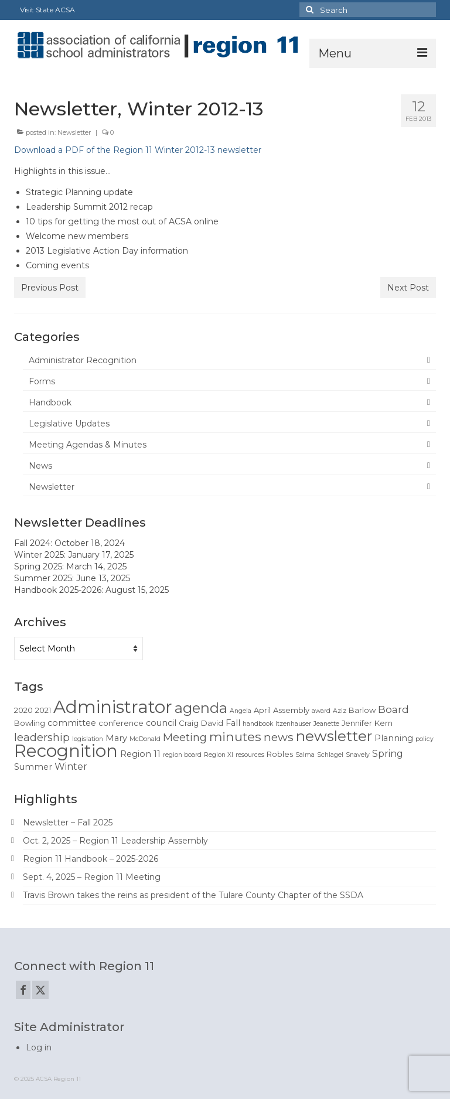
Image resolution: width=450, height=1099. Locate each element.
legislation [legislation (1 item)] (87, 739)
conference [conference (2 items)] (121, 723)
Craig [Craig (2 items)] (189, 723)
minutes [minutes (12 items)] (235, 736)
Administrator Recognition (83, 360)
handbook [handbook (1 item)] (258, 724)
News (40, 465)
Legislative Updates (69, 423)
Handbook (50, 402)
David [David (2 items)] (212, 723)
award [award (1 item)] (321, 711)
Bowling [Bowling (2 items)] (29, 723)
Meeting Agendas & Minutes (87, 444)
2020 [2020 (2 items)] (23, 710)
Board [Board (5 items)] (393, 709)
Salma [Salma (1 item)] (305, 755)
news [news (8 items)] (279, 737)
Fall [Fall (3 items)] (233, 723)
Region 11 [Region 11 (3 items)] (140, 754)
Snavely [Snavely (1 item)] (358, 755)
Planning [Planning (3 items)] (393, 738)
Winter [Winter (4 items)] (70, 766)
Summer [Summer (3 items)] (33, 767)
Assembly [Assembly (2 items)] (291, 710)
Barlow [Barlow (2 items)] (362, 710)
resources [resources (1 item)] (250, 755)
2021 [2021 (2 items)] (43, 710)
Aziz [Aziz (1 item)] (339, 711)
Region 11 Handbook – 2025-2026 (90, 859)
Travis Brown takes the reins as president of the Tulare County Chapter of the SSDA (193, 895)
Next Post (408, 287)
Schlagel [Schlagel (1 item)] (330, 755)
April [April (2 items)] (262, 710)
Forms (42, 381)
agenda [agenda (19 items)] (201, 707)
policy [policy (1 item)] (424, 739)
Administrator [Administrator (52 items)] (112, 707)
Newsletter (74, 132)
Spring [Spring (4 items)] (387, 753)
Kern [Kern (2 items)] (383, 723)
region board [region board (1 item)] (182, 755)
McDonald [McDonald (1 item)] (145, 739)
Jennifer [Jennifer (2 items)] (357, 723)
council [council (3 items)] (161, 723)
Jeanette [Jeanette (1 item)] (326, 724)
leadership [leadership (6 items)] (42, 737)
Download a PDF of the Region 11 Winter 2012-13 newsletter (137, 150)
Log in (39, 1047)
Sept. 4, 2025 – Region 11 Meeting (92, 877)
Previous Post (50, 287)
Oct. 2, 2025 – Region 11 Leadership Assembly (115, 840)
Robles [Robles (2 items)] (280, 754)
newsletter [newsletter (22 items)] (334, 736)
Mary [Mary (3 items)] (116, 738)
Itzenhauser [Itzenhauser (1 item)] (293, 724)
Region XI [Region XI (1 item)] (218, 755)
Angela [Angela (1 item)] (240, 711)
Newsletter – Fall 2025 (67, 822)
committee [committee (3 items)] (71, 723)
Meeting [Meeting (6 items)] (185, 737)
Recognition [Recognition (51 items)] (66, 750)
